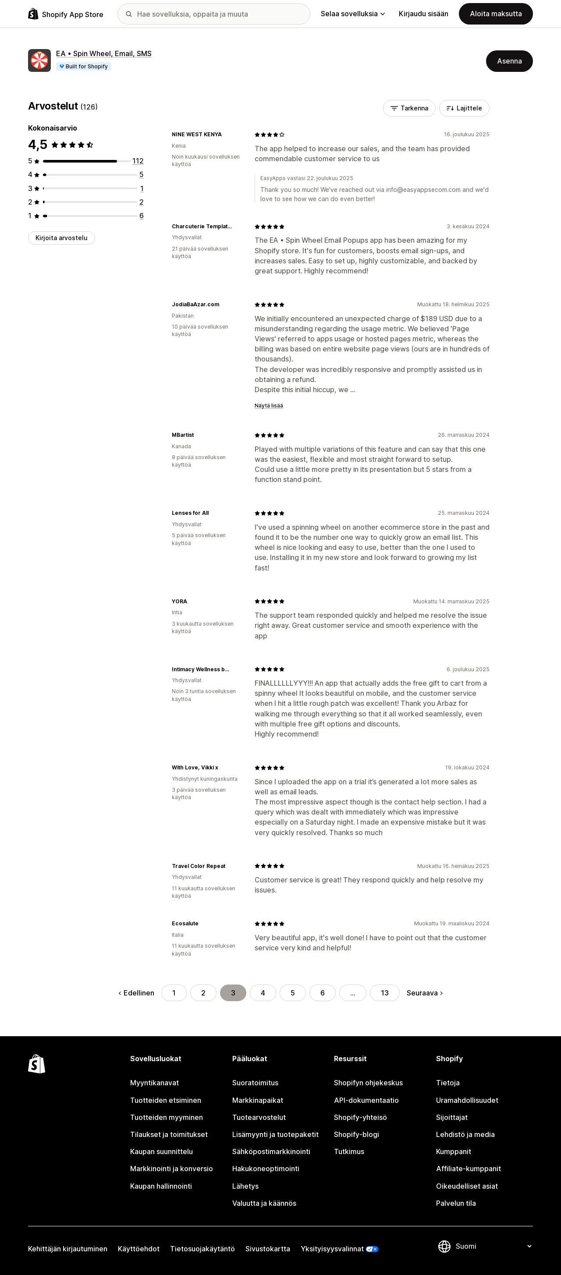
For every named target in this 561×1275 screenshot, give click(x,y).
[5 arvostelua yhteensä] (141, 174)
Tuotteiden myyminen (166, 1117)
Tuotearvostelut (259, 1117)
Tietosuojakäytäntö (202, 1248)
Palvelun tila (456, 1203)
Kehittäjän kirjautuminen (67, 1248)
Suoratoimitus (255, 1082)
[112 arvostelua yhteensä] (138, 160)
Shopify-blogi (356, 1134)
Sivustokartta (267, 1248)
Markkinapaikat (257, 1100)
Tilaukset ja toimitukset (169, 1134)
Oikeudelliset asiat (467, 1186)
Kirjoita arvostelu (62, 237)
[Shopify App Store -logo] (65, 14)
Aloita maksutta (496, 13)
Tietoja (448, 1082)
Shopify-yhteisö (360, 1117)
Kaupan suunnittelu (161, 1151)
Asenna (509, 61)
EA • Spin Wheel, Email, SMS (104, 53)
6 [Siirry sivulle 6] (322, 992)
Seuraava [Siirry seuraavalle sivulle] (425, 992)
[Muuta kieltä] (493, 1246)
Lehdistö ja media (465, 1134)
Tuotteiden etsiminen (165, 1100)
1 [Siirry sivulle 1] (174, 992)
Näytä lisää (269, 405)
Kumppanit (453, 1151)
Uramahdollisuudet (467, 1100)
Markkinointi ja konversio (171, 1168)
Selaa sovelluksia (353, 13)
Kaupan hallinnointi (161, 1186)
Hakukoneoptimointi (265, 1168)
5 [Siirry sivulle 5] (293, 992)
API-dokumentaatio (366, 1100)
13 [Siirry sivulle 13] (385, 992)
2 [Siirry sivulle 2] (203, 992)
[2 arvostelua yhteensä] (141, 202)
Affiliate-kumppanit (468, 1168)
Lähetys (245, 1186)
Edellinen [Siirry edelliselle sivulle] (136, 992)
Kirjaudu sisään (423, 13)
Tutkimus (349, 1151)
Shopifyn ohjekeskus (368, 1082)
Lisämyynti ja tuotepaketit (275, 1134)
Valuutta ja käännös (264, 1203)
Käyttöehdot (139, 1248)
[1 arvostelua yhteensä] (142, 188)
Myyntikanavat (154, 1082)
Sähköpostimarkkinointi (271, 1151)
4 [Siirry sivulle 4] (263, 992)
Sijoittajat (452, 1117)
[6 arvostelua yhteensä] (141, 215)
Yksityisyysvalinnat (332, 1248)
